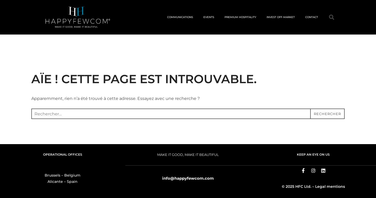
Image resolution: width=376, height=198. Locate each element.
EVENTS (208, 17)
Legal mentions (330, 186)
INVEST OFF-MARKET (281, 17)
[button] (331, 17)
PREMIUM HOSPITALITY (240, 17)
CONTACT (311, 17)
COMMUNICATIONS (180, 17)
